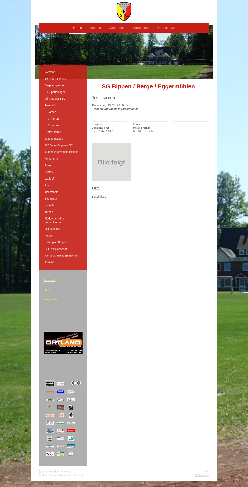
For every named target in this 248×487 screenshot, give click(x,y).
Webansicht (202, 475)
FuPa (96, 188)
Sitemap (66, 471)
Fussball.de (99, 196)
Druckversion (49, 471)
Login (206, 471)
